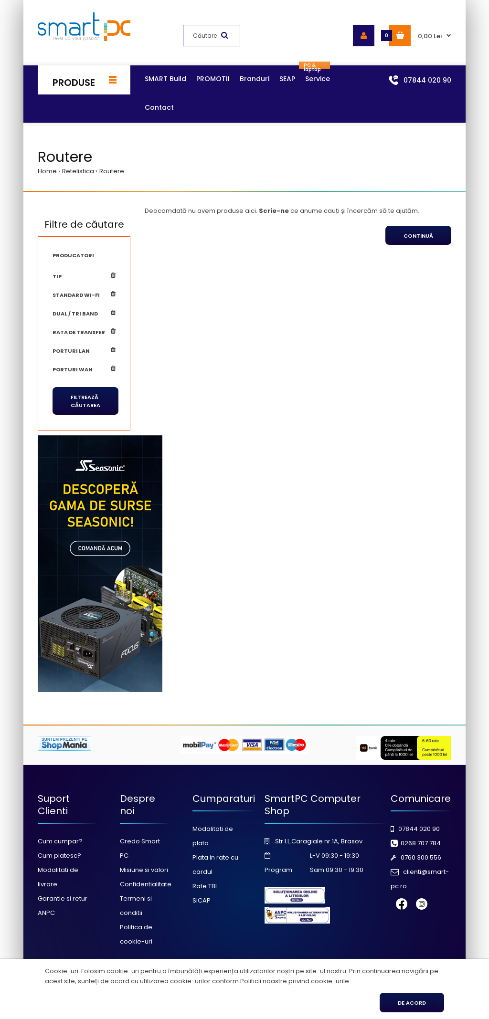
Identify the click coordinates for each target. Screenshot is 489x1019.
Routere (111, 171)
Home (47, 171)
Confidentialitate (145, 884)
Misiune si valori (144, 869)
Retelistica (78, 171)
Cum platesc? (59, 855)
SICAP (201, 900)
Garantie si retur (62, 898)
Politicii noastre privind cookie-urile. (295, 981)
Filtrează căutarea (85, 401)
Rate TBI (204, 886)
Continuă (418, 236)
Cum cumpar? (60, 841)
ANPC (46, 912)
